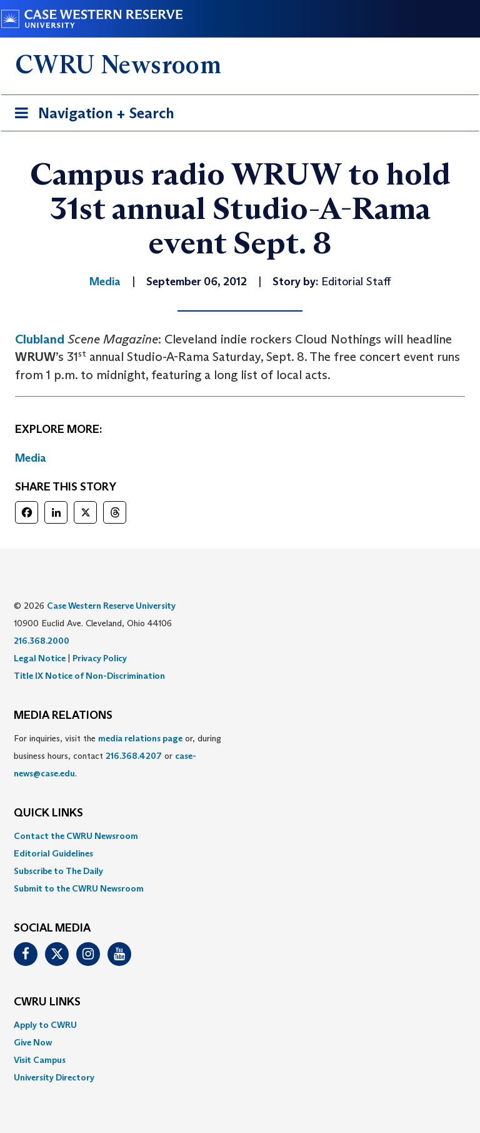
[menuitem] (240, 836)
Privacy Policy (99, 658)
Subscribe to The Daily (58, 870)
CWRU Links (47, 1002)
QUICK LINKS (48, 813)
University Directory (54, 1077)
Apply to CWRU (45, 1024)
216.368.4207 (134, 755)
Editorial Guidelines (53, 853)
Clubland (39, 339)
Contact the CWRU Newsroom (76, 835)
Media (30, 458)
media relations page (140, 738)
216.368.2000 (41, 640)
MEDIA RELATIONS (63, 715)
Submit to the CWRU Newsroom (79, 888)
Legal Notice (40, 658)
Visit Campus (40, 1059)
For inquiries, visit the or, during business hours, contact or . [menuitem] (117, 756)
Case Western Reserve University (111, 605)
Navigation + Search (90, 115)
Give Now (33, 1042)
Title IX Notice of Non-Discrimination (89, 675)
